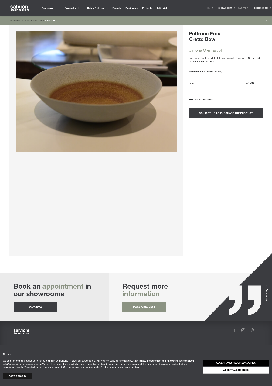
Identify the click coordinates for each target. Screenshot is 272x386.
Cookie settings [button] (17, 375)
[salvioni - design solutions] (19, 8)
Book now (35, 306)
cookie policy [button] (34, 364)
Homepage (16, 20)
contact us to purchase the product (226, 113)
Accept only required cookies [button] (236, 362)
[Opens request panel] (261, 7)
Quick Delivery (35, 20)
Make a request (144, 306)
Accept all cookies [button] (236, 370)
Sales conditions (204, 99)
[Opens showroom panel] (225, 7)
